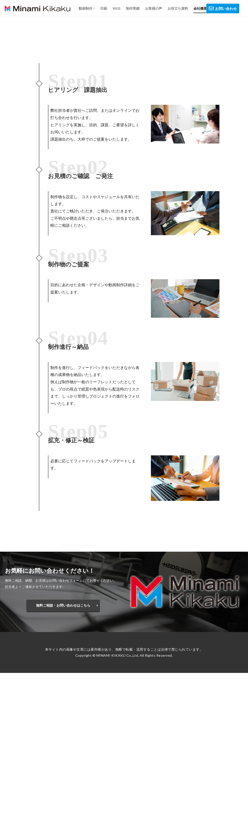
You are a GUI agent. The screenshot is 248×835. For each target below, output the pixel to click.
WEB (116, 8)
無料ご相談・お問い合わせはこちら (63, 606)
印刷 (103, 8)
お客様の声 (153, 8)
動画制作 (85, 8)
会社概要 (200, 8)
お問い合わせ (223, 8)
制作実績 (133, 8)
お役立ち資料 (178, 8)
